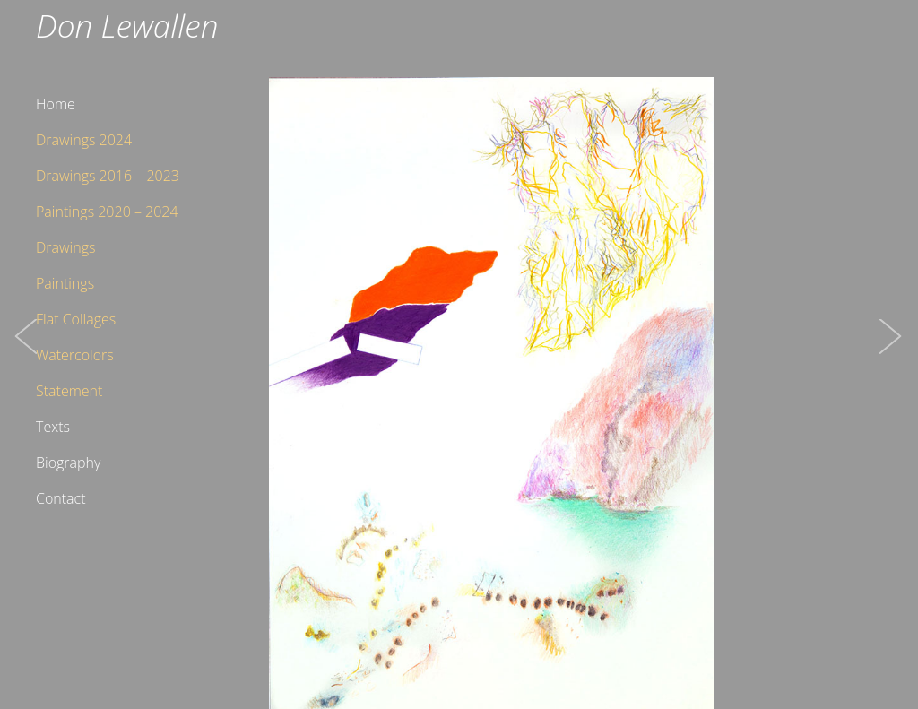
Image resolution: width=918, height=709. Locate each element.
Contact (61, 498)
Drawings (65, 247)
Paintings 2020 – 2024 (107, 211)
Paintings (65, 283)
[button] (26, 354)
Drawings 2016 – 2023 (107, 176)
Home (55, 104)
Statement (69, 391)
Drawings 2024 (84, 140)
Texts (53, 427)
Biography (68, 462)
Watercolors (75, 355)
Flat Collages (76, 319)
